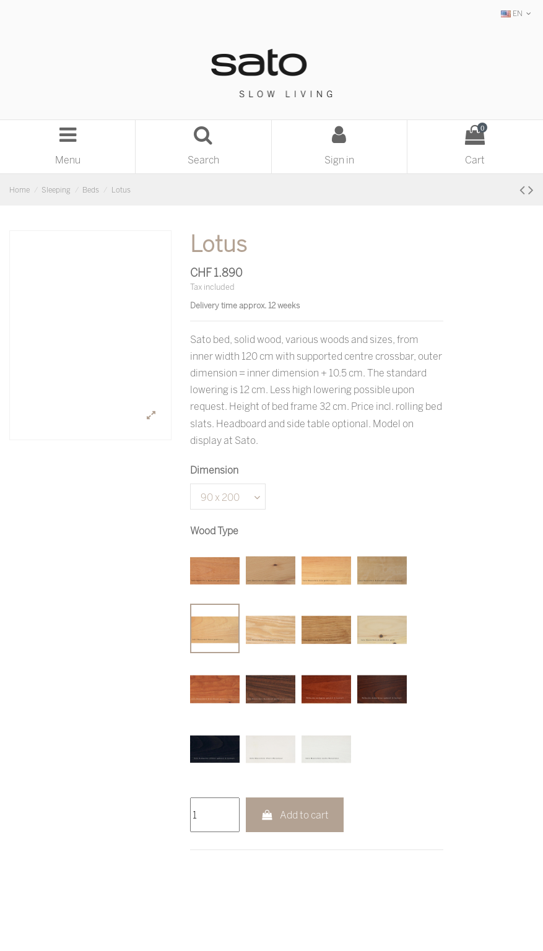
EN (517, 13)
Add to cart (295, 814)
